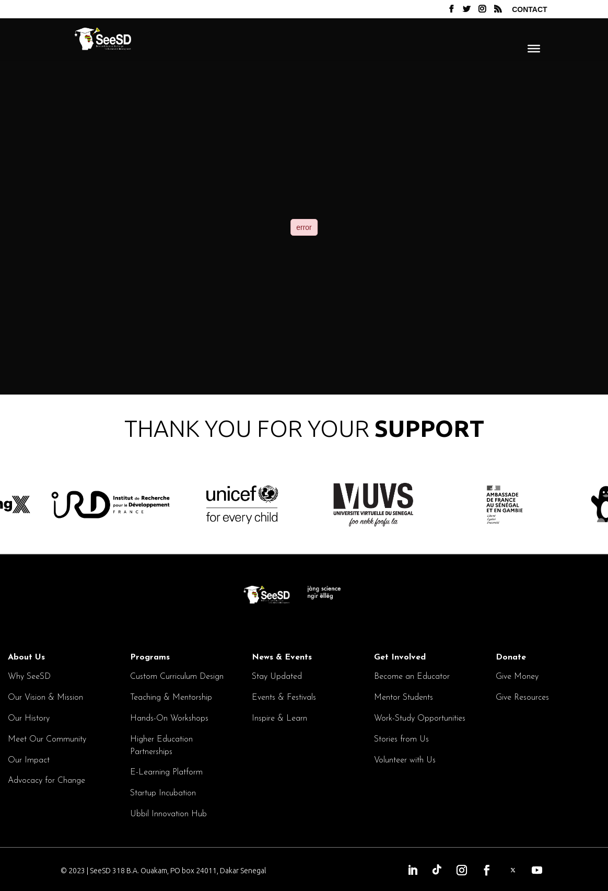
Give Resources (522, 697)
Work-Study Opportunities (419, 718)
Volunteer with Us (405, 760)
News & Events (282, 657)
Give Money (517, 677)
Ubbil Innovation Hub (168, 814)
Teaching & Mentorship (171, 697)
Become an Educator (412, 677)
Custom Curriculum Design (177, 677)
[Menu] (534, 48)
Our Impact (29, 760)
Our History (29, 718)
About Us (26, 657)
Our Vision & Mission (45, 697)
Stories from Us (401, 739)
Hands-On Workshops (169, 718)
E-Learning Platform (166, 772)
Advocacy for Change (46, 781)
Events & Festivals (284, 697)
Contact (529, 10)
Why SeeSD (29, 677)
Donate (511, 657)
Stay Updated (277, 677)
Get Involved (400, 657)
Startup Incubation (163, 793)
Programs (150, 657)
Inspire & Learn (279, 718)
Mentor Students (403, 697)
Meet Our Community (47, 739)
